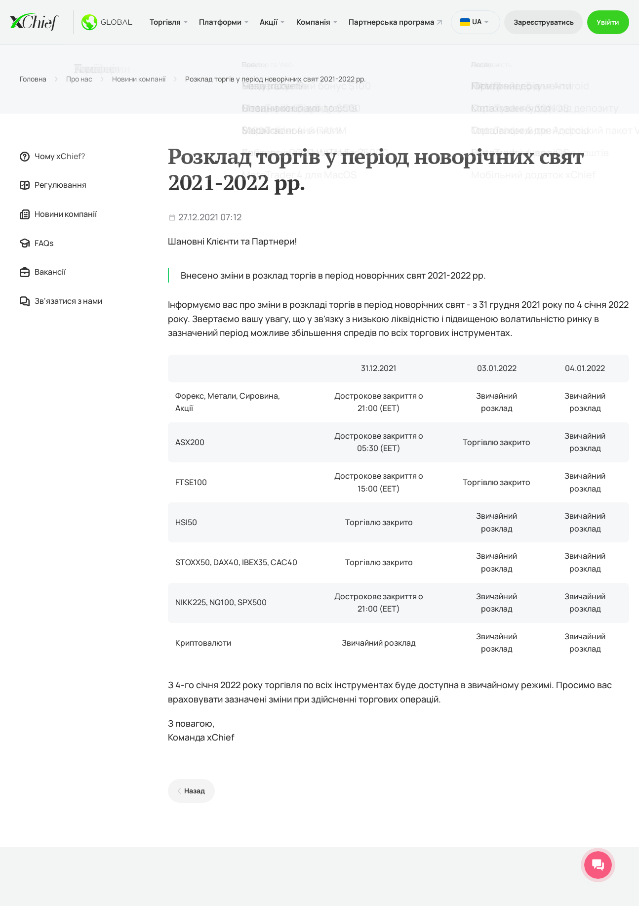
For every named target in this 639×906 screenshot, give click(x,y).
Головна (33, 88)
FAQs (36, 252)
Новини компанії (138, 88)
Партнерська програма (377, 26)
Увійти (607, 26)
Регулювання (53, 194)
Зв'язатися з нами (61, 309)
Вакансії (43, 281)
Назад (194, 800)
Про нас (79, 88)
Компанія (316, 26)
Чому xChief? (52, 165)
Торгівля (163, 26)
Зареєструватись (541, 26)
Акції (270, 26)
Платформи (220, 26)
